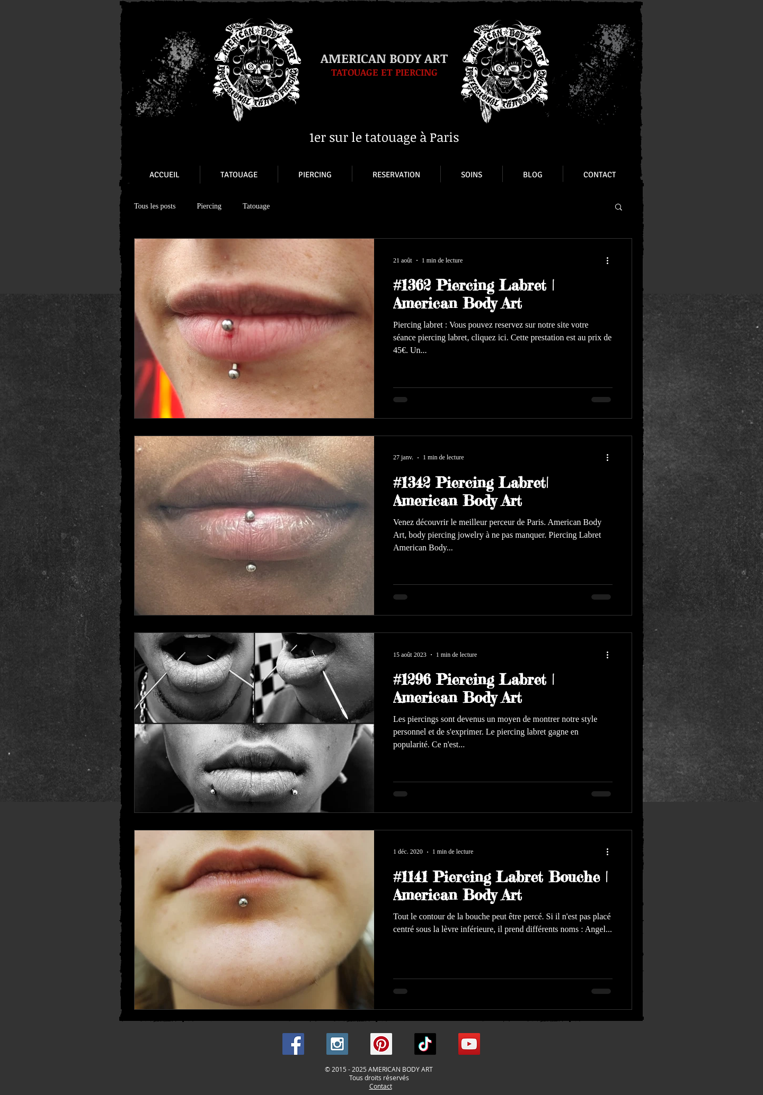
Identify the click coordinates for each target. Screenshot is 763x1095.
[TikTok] (425, 1044)
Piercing (209, 206)
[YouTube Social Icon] (469, 1044)
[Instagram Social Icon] (337, 1044)
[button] (619, 207)
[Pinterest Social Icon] (381, 1044)
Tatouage (256, 206)
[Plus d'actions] (611, 260)
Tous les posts (154, 206)
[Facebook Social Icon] (293, 1044)
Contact (380, 1086)
